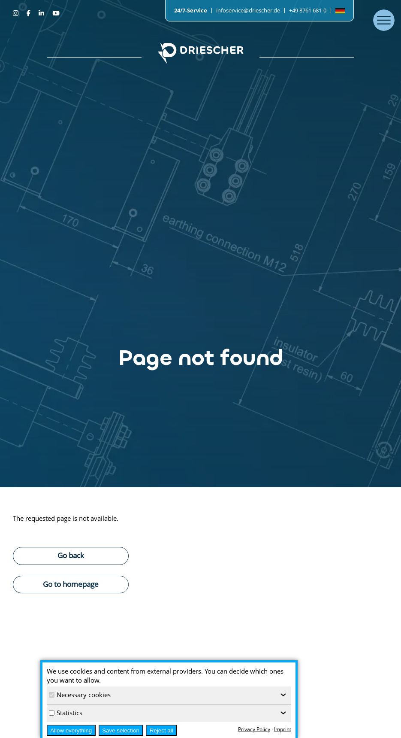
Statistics (65, 712)
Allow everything (71, 730)
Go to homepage (71, 584)
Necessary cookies (80, 694)
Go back (70, 555)
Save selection (120, 730)
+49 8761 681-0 (307, 10)
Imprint (282, 729)
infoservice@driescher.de (248, 10)
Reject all (161, 730)
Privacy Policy (254, 729)
